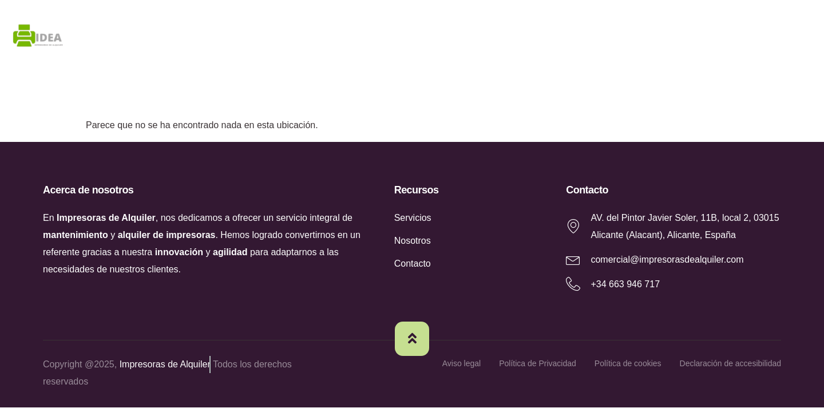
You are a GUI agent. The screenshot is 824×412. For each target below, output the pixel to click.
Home (508, 38)
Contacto (756, 38)
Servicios (671, 38)
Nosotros (585, 38)
